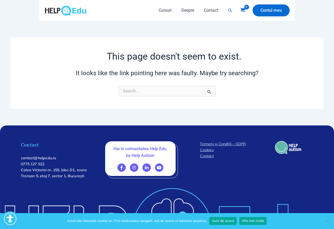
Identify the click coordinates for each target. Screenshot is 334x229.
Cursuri (168, 10)
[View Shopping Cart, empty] (242, 10)
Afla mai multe (253, 221)
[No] (327, 221)
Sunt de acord (223, 221)
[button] (230, 10)
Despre (189, 10)
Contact (211, 10)
